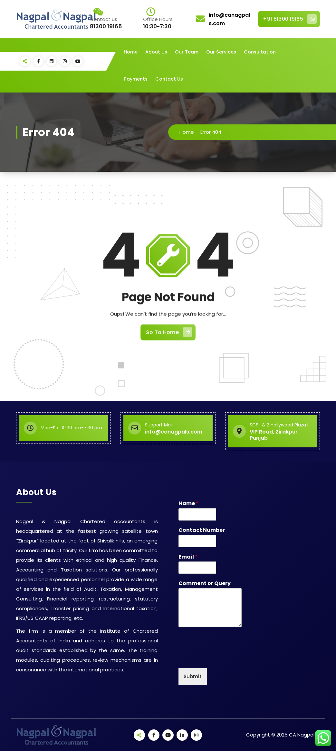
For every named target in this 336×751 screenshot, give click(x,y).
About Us (156, 52)
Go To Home (168, 388)
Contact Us (169, 79)
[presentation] (227, 657)
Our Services (221, 52)
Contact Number (201, 530)
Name (188, 503)
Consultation (260, 52)
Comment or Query (204, 583)
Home (131, 52)
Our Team (186, 52)
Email (187, 557)
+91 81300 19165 (290, 19)
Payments (136, 79)
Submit (193, 676)
